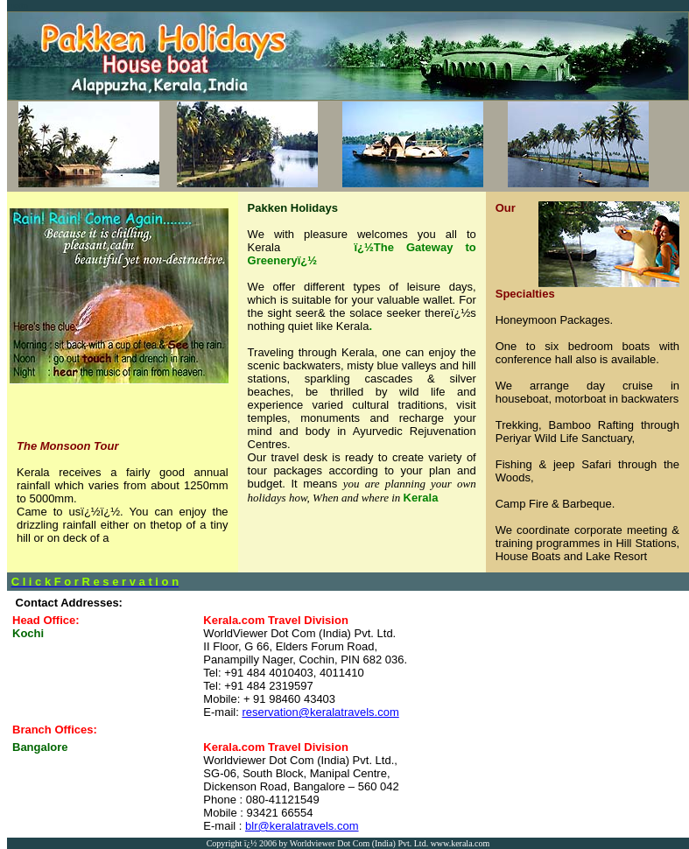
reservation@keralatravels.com (320, 712)
